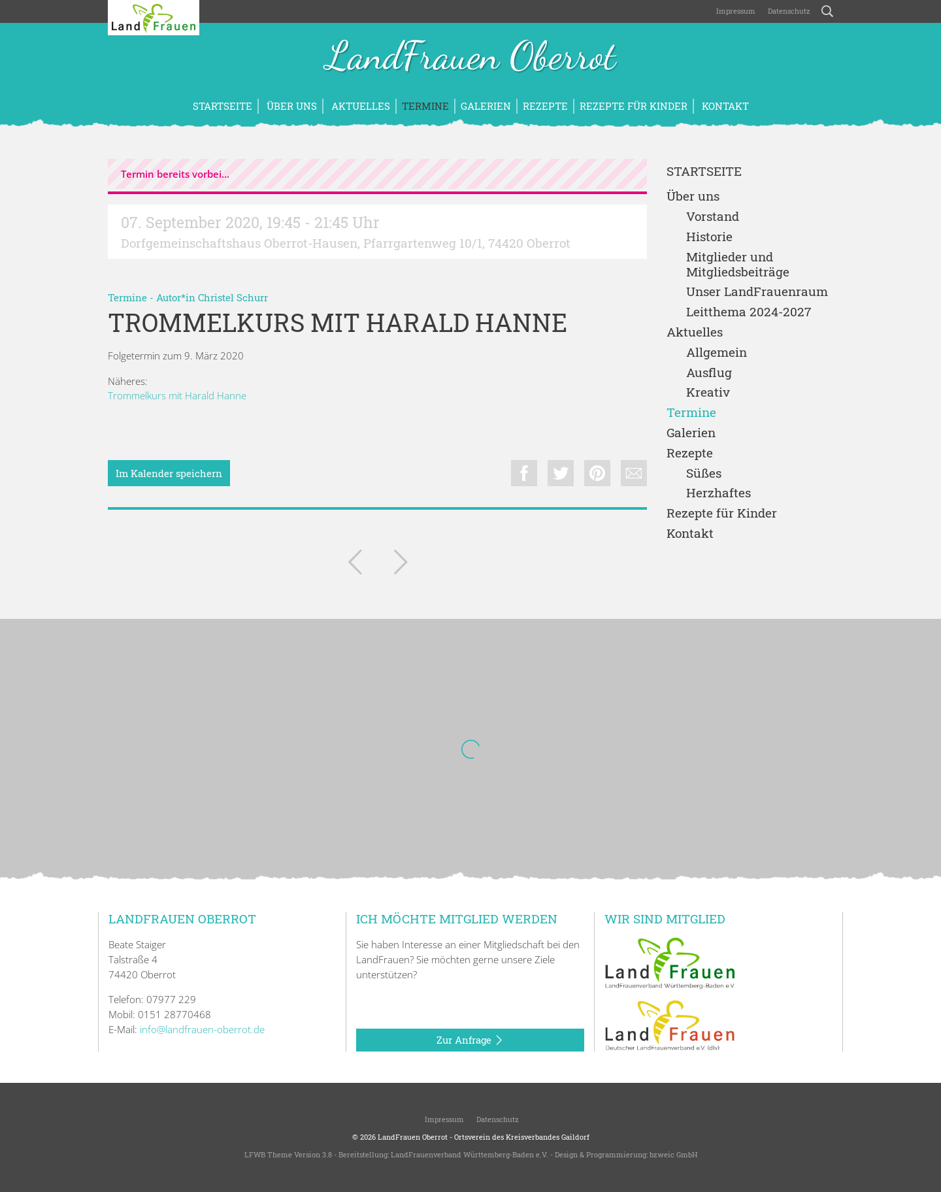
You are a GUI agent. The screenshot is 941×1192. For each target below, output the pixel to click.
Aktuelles (359, 105)
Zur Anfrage (470, 1040)
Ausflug (709, 372)
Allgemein (716, 352)
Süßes (703, 473)
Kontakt (724, 105)
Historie (709, 236)
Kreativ (708, 392)
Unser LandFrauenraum (757, 291)
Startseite (222, 105)
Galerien (486, 105)
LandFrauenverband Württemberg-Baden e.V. (469, 1154)
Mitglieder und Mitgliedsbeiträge (737, 265)
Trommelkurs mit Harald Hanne (177, 395)
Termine (425, 105)
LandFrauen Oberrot (471, 57)
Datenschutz (788, 11)
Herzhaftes (718, 493)
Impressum (734, 11)
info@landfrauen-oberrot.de (202, 1029)
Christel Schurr (233, 297)
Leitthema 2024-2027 (748, 312)
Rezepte (545, 105)
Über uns (290, 105)
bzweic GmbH (673, 1154)
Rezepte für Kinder (633, 105)
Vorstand (712, 216)
